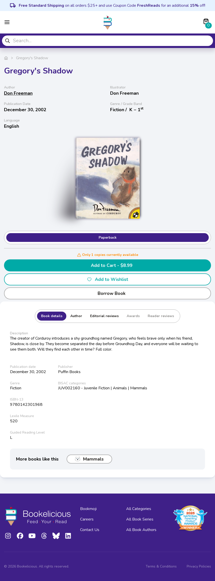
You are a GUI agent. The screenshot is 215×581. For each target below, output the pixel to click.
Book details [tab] (51, 316)
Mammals (89, 459)
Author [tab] (76, 316)
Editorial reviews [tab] (104, 316)
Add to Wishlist (107, 279)
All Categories (138, 509)
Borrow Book (107, 293)
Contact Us (89, 530)
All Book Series (139, 519)
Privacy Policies (199, 566)
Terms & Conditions (161, 566)
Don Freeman (18, 93)
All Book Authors (141, 530)
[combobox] (107, 40)
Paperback (108, 237)
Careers (87, 519)
